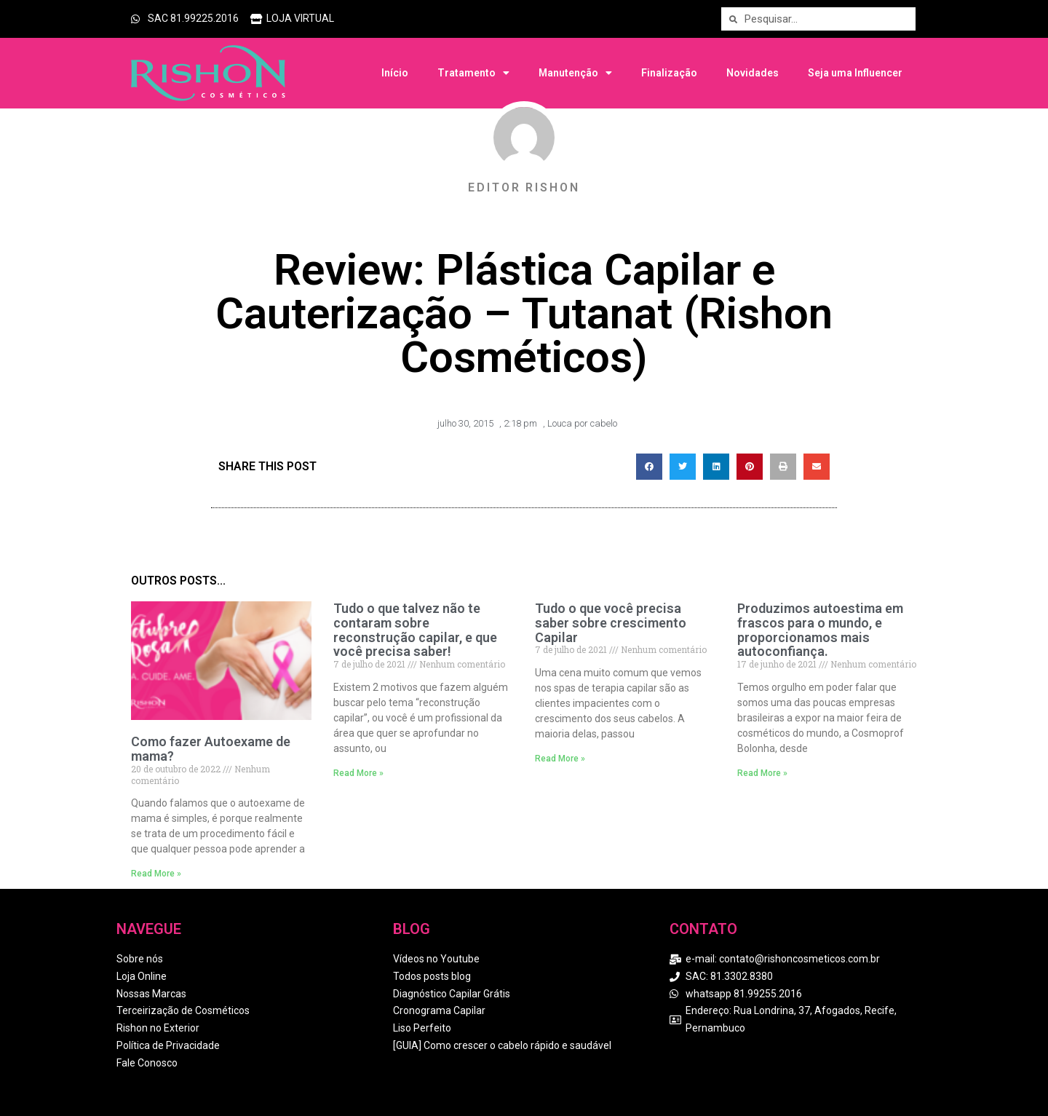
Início (394, 73)
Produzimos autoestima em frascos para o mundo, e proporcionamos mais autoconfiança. (820, 630)
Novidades (752, 73)
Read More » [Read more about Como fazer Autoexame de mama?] (156, 873)
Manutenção (575, 72)
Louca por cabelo (582, 423)
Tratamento (473, 72)
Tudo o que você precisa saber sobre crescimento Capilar (610, 623)
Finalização (669, 73)
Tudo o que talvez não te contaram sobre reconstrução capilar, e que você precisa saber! (415, 630)
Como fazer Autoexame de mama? (210, 749)
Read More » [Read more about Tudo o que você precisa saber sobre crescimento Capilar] (560, 758)
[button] (649, 467)
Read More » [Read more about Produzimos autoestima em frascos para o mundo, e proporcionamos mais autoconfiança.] (762, 773)
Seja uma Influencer (855, 73)
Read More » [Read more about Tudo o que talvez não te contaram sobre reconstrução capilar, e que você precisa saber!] (358, 773)
